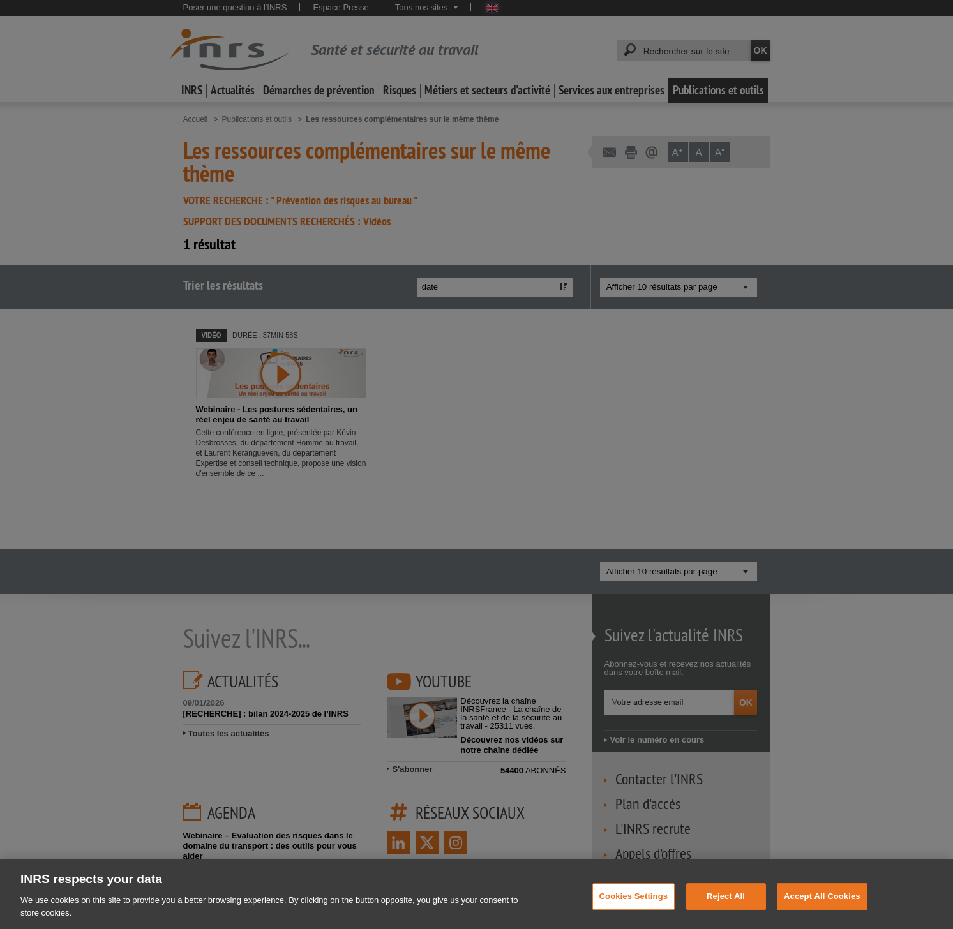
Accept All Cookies (822, 905)
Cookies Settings (633, 905)
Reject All (726, 905)
